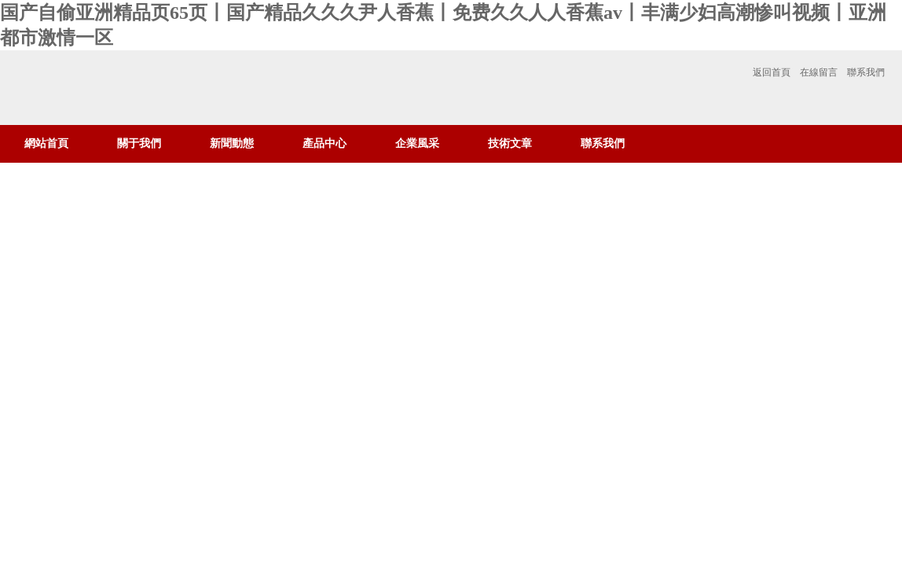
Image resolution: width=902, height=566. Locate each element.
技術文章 (510, 143)
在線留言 (819, 72)
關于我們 (139, 143)
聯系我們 (866, 72)
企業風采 (417, 143)
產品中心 (324, 143)
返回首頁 (771, 72)
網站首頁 (46, 143)
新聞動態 (232, 143)
